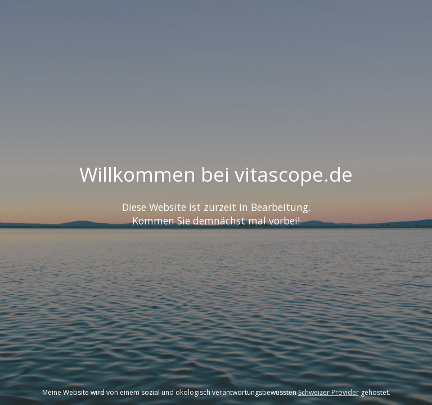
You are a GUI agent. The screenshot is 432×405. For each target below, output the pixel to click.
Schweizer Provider (328, 392)
